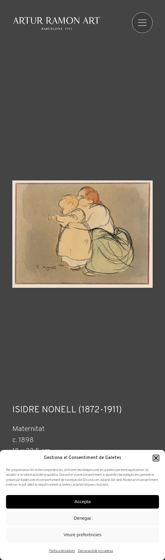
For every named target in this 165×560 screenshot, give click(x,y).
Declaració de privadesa (95, 551)
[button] (156, 458)
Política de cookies (62, 551)
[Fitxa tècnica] (82, 444)
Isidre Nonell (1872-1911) (67, 410)
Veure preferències (83, 534)
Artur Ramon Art (56, 24)
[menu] (142, 22)
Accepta (82, 501)
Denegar (82, 518)
